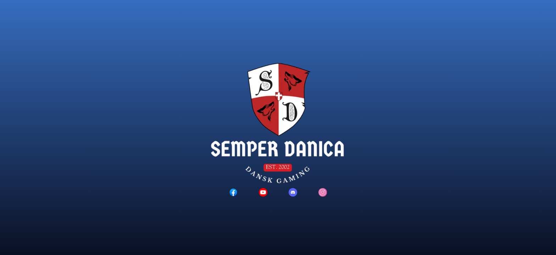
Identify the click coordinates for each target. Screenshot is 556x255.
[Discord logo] (293, 192)
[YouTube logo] (263, 192)
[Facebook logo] (233, 192)
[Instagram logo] (322, 192)
